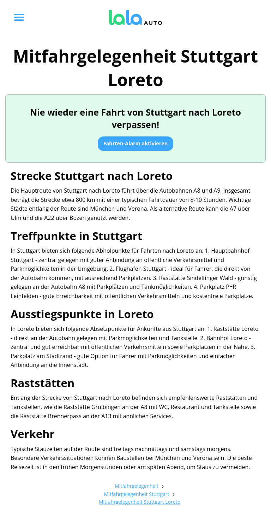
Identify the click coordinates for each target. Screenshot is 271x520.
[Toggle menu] (19, 17)
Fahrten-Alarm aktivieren (135, 143)
